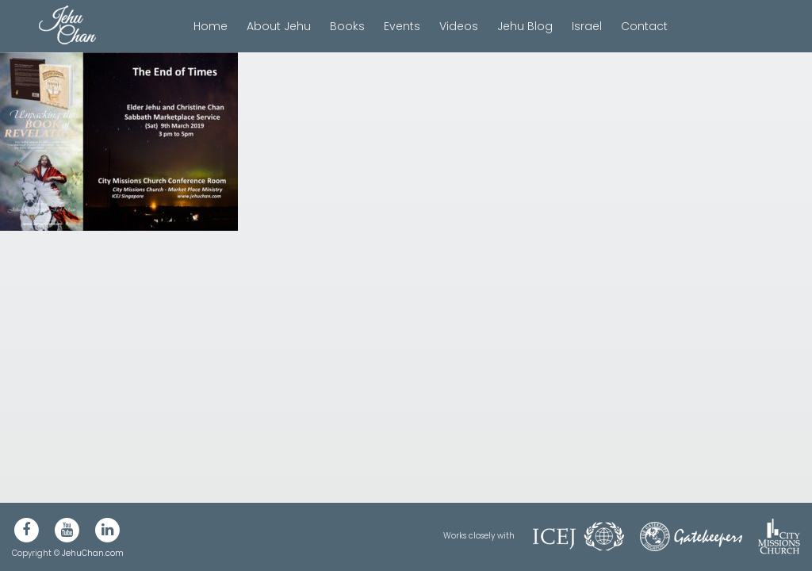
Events (402, 26)
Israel (587, 26)
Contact (644, 26)
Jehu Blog (525, 26)
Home (210, 26)
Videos (458, 26)
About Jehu (279, 26)
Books (347, 26)
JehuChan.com (93, 553)
